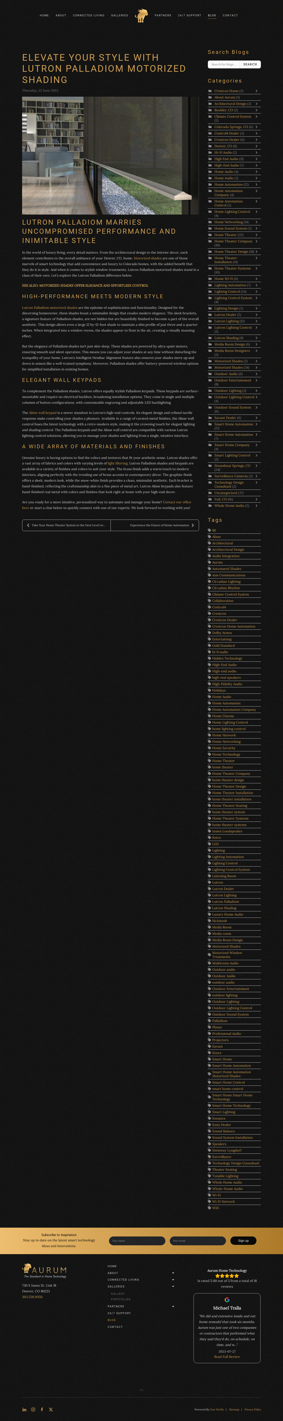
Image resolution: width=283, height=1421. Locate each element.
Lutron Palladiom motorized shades (49, 307)
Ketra (216, 837)
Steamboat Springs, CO (232, 466)
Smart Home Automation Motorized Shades (231, 1074)
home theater (222, 767)
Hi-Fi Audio (223, 152)
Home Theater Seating (229, 805)
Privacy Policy (253, 1409)
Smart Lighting (223, 1112)
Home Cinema (223, 716)
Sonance (219, 1118)
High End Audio (226, 159)
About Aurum (224, 97)
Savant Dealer (225, 418)
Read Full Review (227, 1351)
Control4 (219, 607)
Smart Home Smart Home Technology (232, 1097)
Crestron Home (226, 91)
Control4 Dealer (227, 133)
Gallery (118, 1293)
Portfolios (121, 1299)
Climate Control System (232, 116)
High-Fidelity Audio (227, 684)
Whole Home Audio (229, 505)
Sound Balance (223, 1131)
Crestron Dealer (226, 140)
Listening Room (224, 876)
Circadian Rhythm (226, 588)
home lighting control (229, 729)
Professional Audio (226, 1033)
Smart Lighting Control (232, 455)
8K (214, 530)
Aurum (217, 562)
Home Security (223, 748)
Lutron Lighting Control (233, 327)
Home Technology (226, 754)
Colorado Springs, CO (231, 127)
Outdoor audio (223, 969)
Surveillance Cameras (231, 476)
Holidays (219, 690)
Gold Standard (223, 645)
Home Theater (225, 235)
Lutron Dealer (225, 315)
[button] (141, 1390)
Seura (216, 1053)
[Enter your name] (137, 1240)
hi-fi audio (220, 652)
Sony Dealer (221, 1125)
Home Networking (228, 222)
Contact (230, 15)
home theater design (228, 780)
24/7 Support (189, 15)
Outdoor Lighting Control (234, 397)
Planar (217, 1027)
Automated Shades (226, 569)
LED (215, 844)
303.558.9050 (32, 1297)
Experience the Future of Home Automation (162, 525)
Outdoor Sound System (232, 407)
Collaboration (222, 601)
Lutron (217, 882)
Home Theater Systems (232, 268)
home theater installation (231, 799)
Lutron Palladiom (225, 901)
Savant (217, 1046)
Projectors (220, 1040)
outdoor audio (223, 982)
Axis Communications (228, 575)
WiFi (215, 1208)
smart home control (227, 1089)
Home (44, 15)
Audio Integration (225, 556)
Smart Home (222, 1059)
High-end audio (224, 671)
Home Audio (223, 172)
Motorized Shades (228, 361)
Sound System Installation (232, 1137)
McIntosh (219, 921)
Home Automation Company (228, 193)
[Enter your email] (198, 1240)
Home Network (224, 735)
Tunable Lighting (225, 1176)
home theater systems (229, 825)
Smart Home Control (228, 1082)
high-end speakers (226, 677)
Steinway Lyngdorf (226, 1150)
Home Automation (228, 184)
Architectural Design (230, 104)
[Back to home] (141, 15)
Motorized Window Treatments (227, 955)
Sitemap (234, 1409)
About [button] (61, 15)
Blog (212, 15)
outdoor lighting (224, 995)
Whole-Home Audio (227, 1189)
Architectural (222, 543)
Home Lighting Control (232, 211)
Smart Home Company (232, 445)
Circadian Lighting (226, 581)
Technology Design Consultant (229, 484)
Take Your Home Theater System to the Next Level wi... (66, 525)
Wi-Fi (216, 1195)
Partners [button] (163, 15)
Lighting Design (226, 308)
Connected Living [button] (89, 15)
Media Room (221, 927)
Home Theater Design (231, 251)
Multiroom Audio (225, 963)
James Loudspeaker (227, 831)
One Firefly (217, 1409)
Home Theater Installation (225, 260)
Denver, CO (223, 146)
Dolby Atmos (222, 633)
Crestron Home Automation (233, 626)
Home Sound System (231, 228)
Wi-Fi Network (223, 1201)
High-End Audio (226, 165)
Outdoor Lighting (228, 390)
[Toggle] (257, 91)
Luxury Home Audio (227, 914)
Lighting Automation (230, 285)
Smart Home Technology (231, 1105)
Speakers (219, 1144)
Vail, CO (220, 499)
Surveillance (221, 1157)
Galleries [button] (119, 15)
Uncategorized (225, 493)
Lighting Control (227, 291)
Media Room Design (229, 344)
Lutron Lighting (227, 321)
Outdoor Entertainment (232, 380)
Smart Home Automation (233, 424)
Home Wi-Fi (223, 279)
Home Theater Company (233, 241)
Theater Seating (224, 1169)
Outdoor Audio (226, 374)
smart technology (81, 1240)
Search (250, 64)
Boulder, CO (223, 110)
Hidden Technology (227, 658)
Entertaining (221, 639)
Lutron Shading (226, 338)
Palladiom (219, 1021)
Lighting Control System (233, 298)
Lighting (218, 850)
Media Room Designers (232, 351)
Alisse (216, 537)
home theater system (228, 812)
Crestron (219, 613)
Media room (221, 933)
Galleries (142, 1286)
